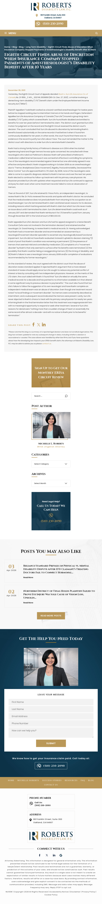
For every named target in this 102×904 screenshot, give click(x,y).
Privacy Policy (88, 892)
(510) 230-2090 (53, 24)
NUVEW (9, 892)
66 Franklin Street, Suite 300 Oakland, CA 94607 (52, 16)
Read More (28, 577)
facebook (34, 324)
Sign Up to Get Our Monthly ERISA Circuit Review (51, 372)
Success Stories (52, 780)
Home (11, 780)
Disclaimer (75, 892)
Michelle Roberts (28, 780)
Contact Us (51, 785)
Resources (71, 780)
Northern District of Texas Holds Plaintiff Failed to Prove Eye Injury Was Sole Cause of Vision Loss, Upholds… (59, 594)
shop (44, 324)
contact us (46, 343)
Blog (91, 780)
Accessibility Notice (59, 892)
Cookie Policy (51, 895)
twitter (39, 324)
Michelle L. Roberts (51, 443)
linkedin (54, 855)
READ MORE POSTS (51, 615)
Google (61, 855)
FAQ (83, 780)
